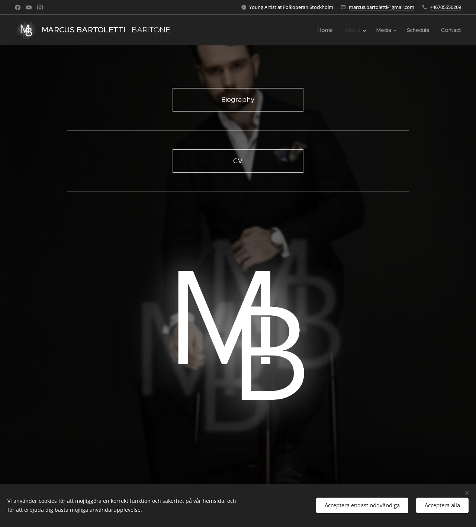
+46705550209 (445, 7)
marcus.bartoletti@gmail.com (381, 7)
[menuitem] (324, 30)
